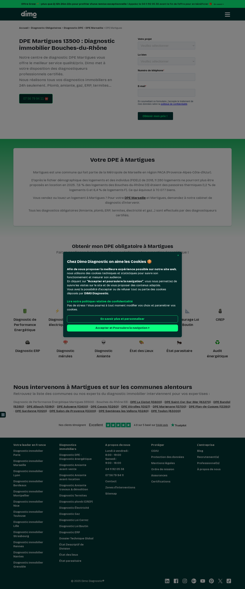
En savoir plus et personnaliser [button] (122, 319)
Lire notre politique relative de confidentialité (100, 301)
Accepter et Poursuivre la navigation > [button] (122, 328)
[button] (178, 255)
